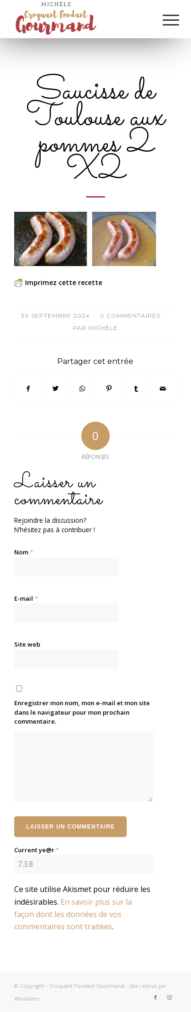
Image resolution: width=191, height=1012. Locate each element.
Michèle (103, 327)
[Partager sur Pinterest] (109, 388)
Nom (23, 552)
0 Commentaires (130, 315)
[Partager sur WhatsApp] (82, 388)
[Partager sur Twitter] (55, 388)
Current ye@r (36, 850)
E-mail (26, 598)
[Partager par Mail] (163, 388)
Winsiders (26, 998)
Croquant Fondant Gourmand (86, 985)
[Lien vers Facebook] (155, 997)
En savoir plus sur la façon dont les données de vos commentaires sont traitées (73, 914)
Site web (27, 644)
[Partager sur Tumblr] (136, 388)
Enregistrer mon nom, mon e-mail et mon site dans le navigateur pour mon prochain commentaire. (82, 712)
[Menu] (163, 20)
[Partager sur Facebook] (28, 388)
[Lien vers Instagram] (170, 997)
